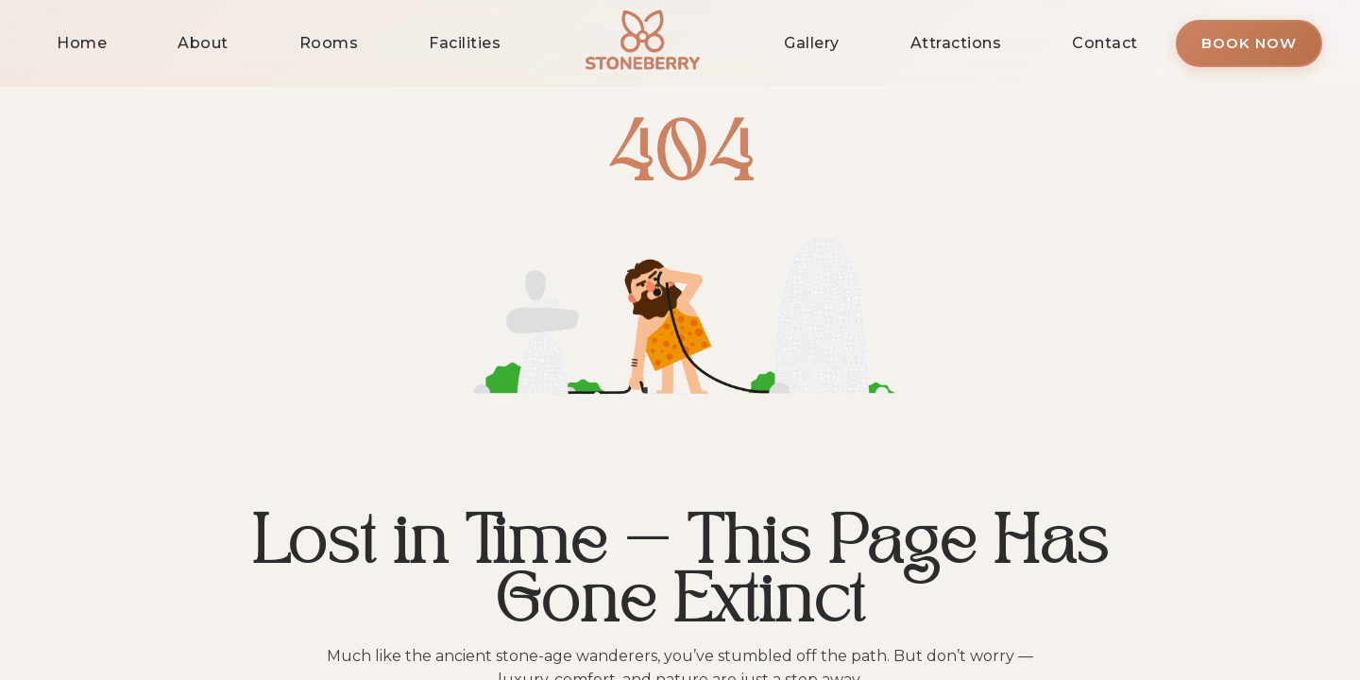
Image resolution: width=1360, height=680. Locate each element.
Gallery (812, 43)
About (203, 43)
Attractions (956, 43)
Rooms (329, 43)
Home (82, 43)
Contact (1105, 43)
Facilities (465, 43)
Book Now (1249, 43)
